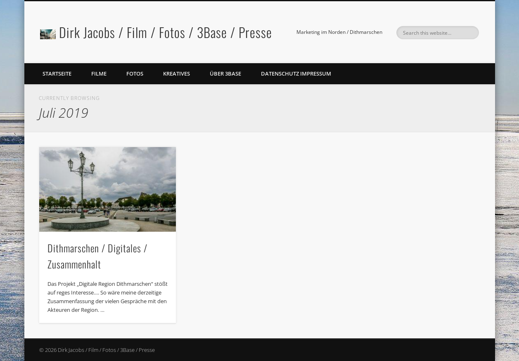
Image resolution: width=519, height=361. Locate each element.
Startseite (57, 73)
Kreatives (176, 73)
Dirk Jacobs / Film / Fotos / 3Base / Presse (165, 32)
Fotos (134, 73)
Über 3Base (225, 73)
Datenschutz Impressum (296, 73)
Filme (99, 73)
